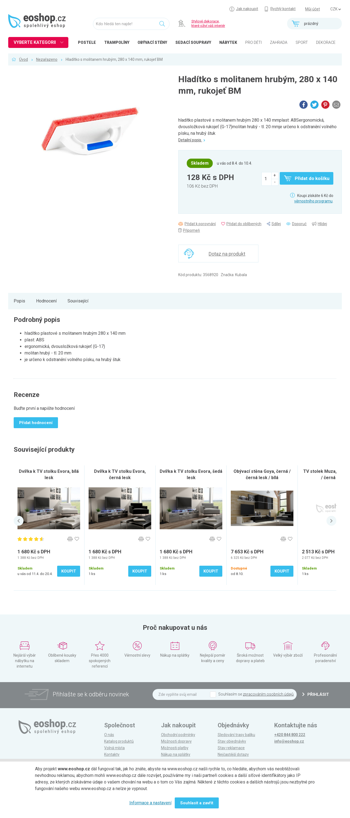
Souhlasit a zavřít (196, 802)
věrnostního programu (313, 201)
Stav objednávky (232, 741)
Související (78, 301)
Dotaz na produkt (227, 254)
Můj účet (312, 9)
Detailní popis (191, 140)
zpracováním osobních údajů (268, 694)
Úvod (23, 59)
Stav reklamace (231, 748)
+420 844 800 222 (289, 735)
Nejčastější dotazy (233, 754)
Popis (19, 301)
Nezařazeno (46, 59)
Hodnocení (46, 301)
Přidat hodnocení (35, 422)
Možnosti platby (174, 748)
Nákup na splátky (175, 754)
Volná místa (114, 748)
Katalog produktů (119, 741)
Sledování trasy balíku (236, 735)
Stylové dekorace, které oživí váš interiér (208, 23)
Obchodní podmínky (178, 735)
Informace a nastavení (150, 802)
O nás (109, 735)
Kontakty (111, 754)
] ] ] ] (335, 9)
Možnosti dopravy (176, 741)
